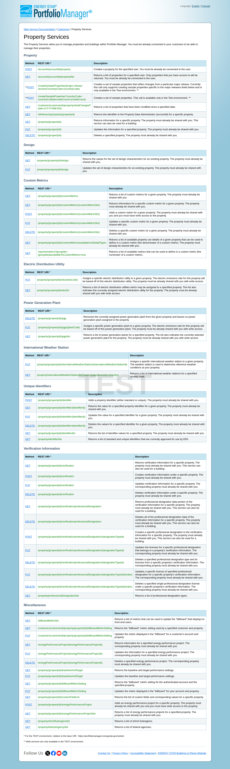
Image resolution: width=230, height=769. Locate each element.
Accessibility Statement (143, 753)
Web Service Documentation (40, 29)
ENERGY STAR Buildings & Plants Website (182, 753)
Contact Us (104, 753)
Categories (63, 29)
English (195, 6)
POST (28, 69)
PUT (27, 129)
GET (28, 76)
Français (205, 6)
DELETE (30, 135)
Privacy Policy (120, 753)
